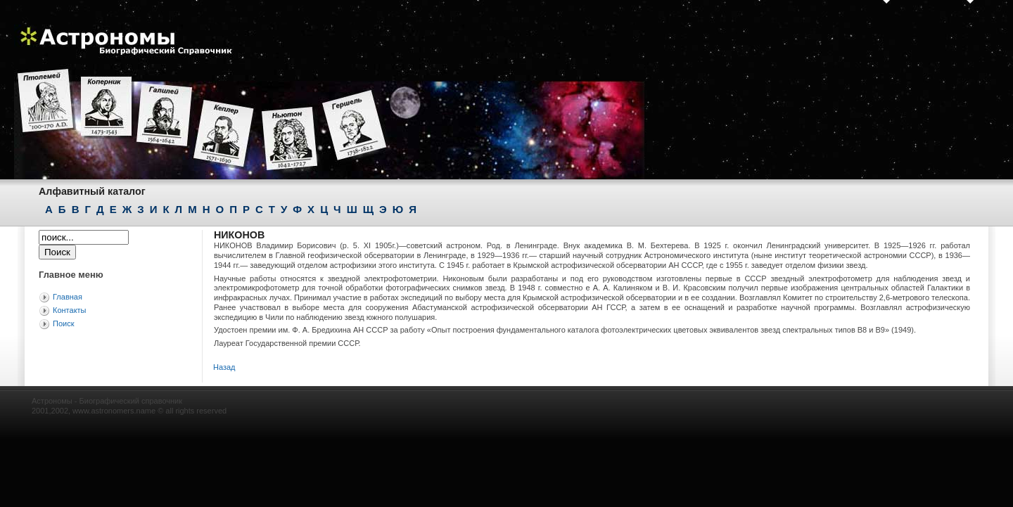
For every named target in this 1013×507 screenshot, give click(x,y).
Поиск (63, 323)
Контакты (70, 310)
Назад (224, 367)
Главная (67, 297)
